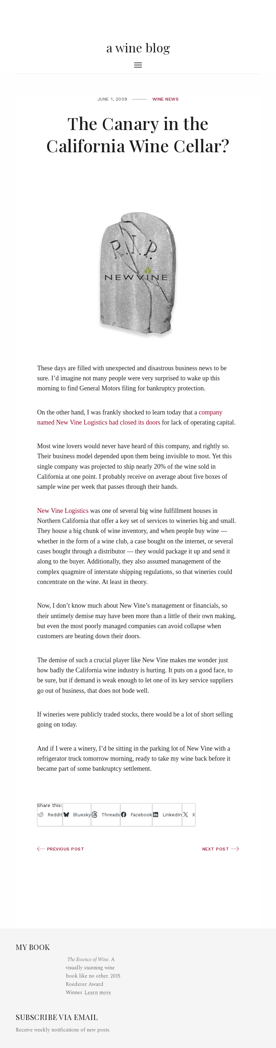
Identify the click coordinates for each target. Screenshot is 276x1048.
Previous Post (60, 849)
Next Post (220, 849)
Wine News (165, 99)
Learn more (97, 993)
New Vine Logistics (62, 510)
